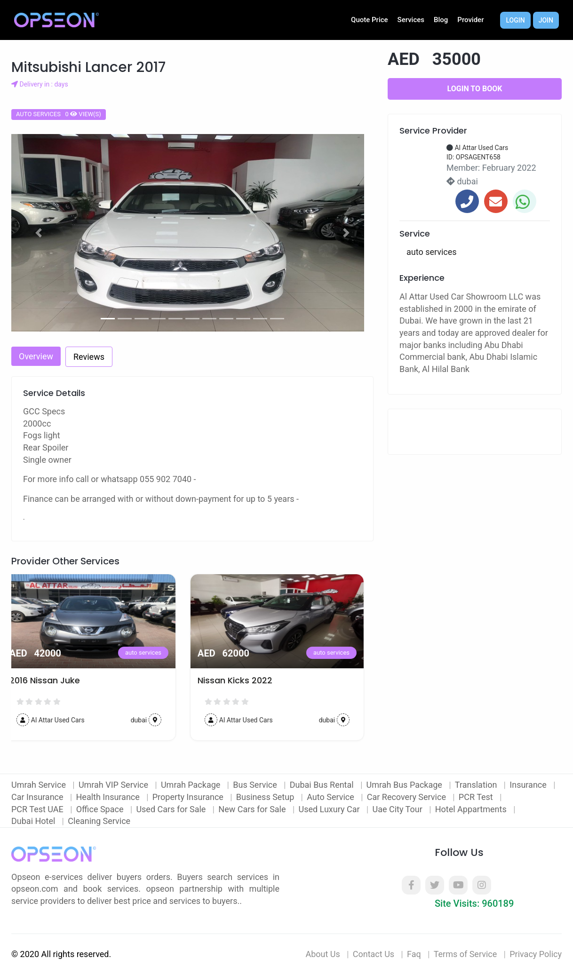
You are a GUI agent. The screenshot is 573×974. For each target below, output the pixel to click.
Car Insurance (38, 797)
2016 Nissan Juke (54, 680)
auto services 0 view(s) (58, 114)
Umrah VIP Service (115, 785)
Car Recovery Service (407, 797)
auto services (153, 652)
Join (546, 20)
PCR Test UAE (38, 809)
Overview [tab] (36, 356)
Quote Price (369, 20)
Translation (477, 785)
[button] (38, 233)
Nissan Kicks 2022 (244, 680)
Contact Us (373, 954)
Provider (470, 20)
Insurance (529, 785)
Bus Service (256, 785)
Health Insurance (109, 797)
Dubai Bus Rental (323, 785)
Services (411, 20)
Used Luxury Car (330, 809)
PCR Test (477, 797)
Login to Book (474, 88)
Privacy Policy (535, 954)
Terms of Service (465, 954)
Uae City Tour (398, 809)
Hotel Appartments (472, 809)
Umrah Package (192, 785)
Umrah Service (39, 785)
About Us (322, 954)
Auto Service (331, 797)
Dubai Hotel (34, 821)
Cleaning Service (99, 821)
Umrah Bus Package (405, 785)
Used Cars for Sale (171, 809)
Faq (414, 954)
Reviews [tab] (88, 357)
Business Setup (266, 797)
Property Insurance (189, 797)
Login (515, 20)
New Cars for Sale (253, 809)
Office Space (101, 809)
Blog (441, 20)
